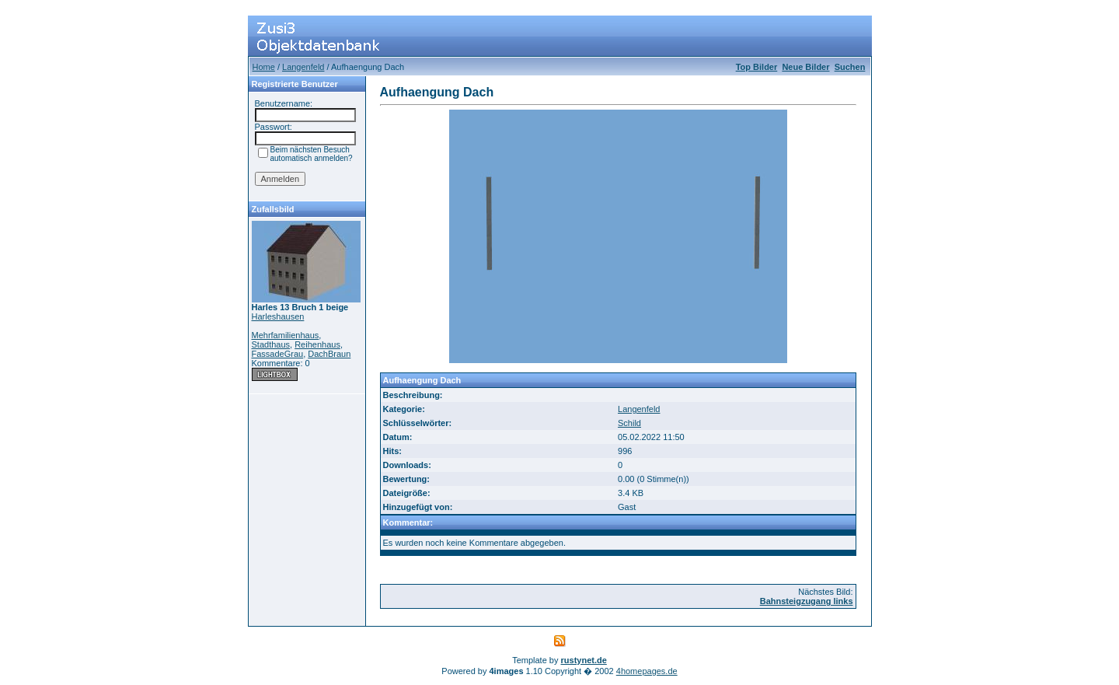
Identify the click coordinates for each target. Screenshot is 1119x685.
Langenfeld (303, 67)
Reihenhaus (317, 344)
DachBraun (329, 353)
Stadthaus (271, 344)
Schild (629, 423)
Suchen (850, 67)
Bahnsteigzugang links (806, 601)
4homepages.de (647, 671)
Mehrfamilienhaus (285, 335)
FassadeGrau (278, 353)
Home (264, 67)
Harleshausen (278, 316)
